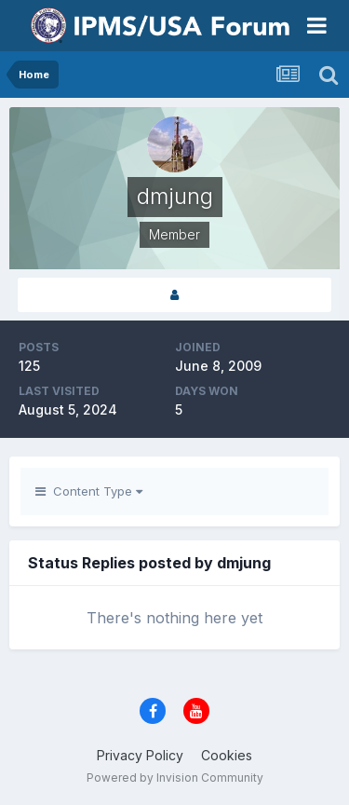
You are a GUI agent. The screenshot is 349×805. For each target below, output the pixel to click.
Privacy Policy (140, 755)
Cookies (226, 755)
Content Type (88, 491)
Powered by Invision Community (175, 778)
